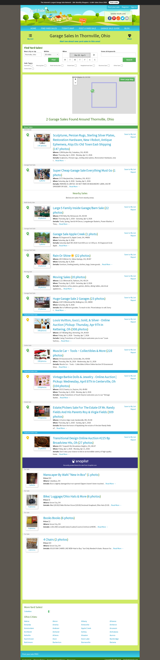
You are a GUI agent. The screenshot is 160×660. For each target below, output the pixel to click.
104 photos (61, 386)
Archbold (28, 632)
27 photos (86, 443)
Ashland (56, 632)
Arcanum (113, 628)
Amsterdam (29, 628)
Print (130, 37)
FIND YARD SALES (49, 28)
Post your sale (113, 7)
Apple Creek (86, 628)
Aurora (112, 635)
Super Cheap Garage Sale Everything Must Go (82, 170)
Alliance (113, 621)
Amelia (55, 624)
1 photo (91, 234)
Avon (55, 639)
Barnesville (85, 642)
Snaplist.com (92, 465)
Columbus (36, 611)
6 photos (94, 496)
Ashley (84, 632)
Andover (56, 628)
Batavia (113, 642)
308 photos (79, 329)
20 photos (78, 277)
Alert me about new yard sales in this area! (80, 41)
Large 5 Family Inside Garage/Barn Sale (78, 208)
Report (133, 137)
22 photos (83, 256)
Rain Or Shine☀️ (64, 256)
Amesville (85, 624)
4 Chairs (48, 539)
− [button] (75, 83)
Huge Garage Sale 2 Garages (71, 299)
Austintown (29, 639)
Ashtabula (114, 632)
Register (125, 7)
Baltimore (28, 642)
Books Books (51, 518)
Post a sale (114, 2)
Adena (26, 621)
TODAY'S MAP (68, 28)
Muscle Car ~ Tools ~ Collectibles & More (79, 351)
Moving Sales (61, 277)
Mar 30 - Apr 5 (79, 55)
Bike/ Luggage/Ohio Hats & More (64, 496)
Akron (55, 621)
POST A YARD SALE (87, 28)
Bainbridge (114, 639)
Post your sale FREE (30, 654)
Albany (84, 621)
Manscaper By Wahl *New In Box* (64, 475)
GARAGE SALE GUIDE (110, 28)
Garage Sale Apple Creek (69, 234)
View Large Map (126, 79)
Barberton (57, 642)
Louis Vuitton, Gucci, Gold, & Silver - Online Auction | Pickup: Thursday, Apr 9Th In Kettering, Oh (81, 324)
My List (30, 37)
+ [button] (75, 79)
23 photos (97, 299)
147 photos (61, 149)
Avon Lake (85, 639)
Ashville (27, 635)
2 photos (61, 539)
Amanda (27, 624)
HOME (33, 28)
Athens (55, 635)
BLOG (127, 28)
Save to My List (130, 134)
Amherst (113, 624)
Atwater (84, 635)
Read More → (60, 160)
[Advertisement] (80, 577)
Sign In (134, 7)
